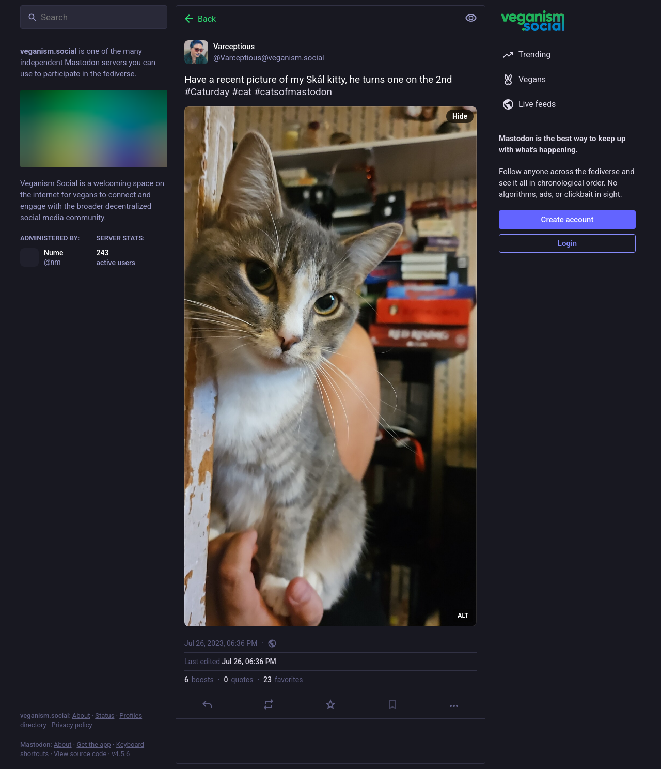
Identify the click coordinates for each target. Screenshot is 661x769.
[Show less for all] (471, 18)
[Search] (93, 17)
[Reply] (207, 704)
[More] (454, 706)
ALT (463, 615)
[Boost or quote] (268, 704)
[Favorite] (330, 704)
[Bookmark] (392, 704)
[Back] (316, 19)
